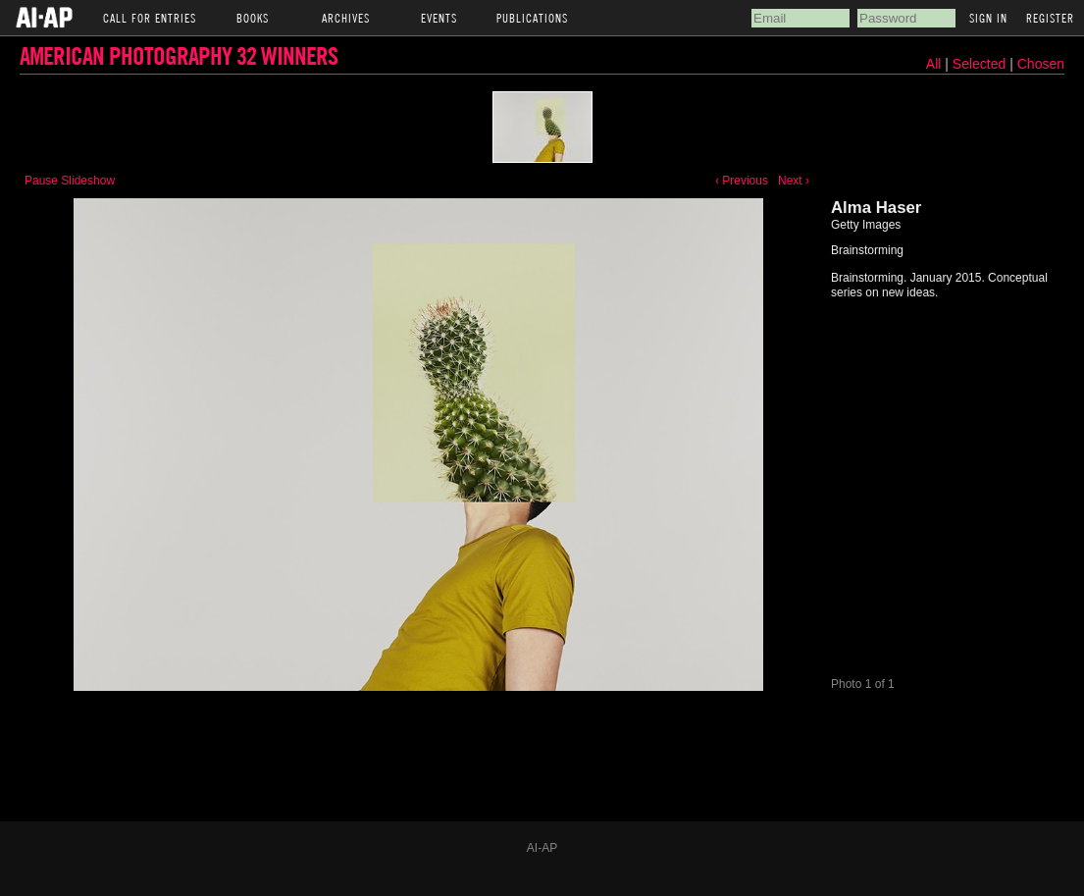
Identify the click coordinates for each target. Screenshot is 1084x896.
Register (1050, 18)
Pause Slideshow (70, 180)
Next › (793, 180)
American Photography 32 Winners (178, 55)
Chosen (1040, 64)
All (934, 64)
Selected (981, 64)
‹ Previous (741, 180)
